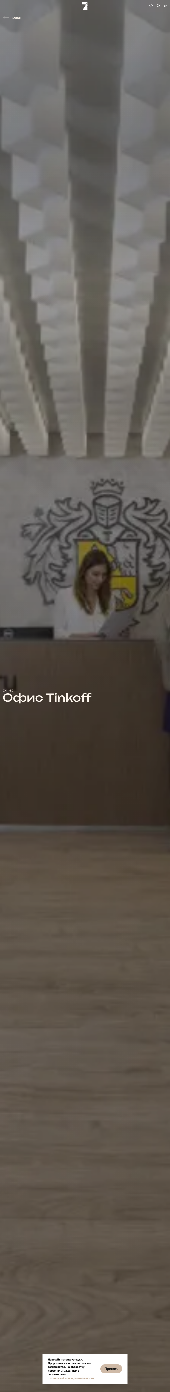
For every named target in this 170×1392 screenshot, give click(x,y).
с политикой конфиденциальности (71, 1378)
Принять (111, 1369)
